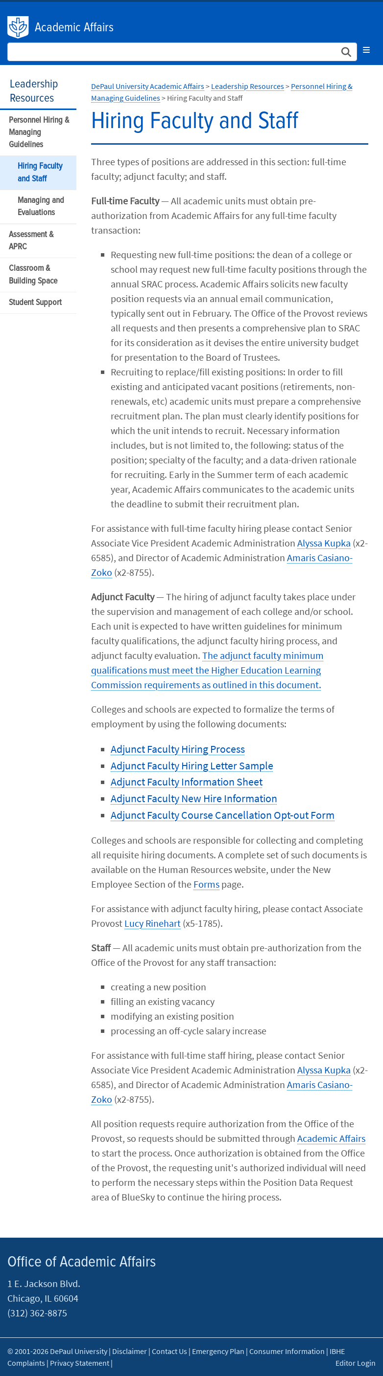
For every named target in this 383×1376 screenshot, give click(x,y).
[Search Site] (182, 52)
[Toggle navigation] (366, 50)
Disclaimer (129, 1351)
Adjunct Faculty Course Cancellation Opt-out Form (223, 815)
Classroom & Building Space (33, 274)
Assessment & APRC (31, 241)
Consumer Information (287, 1351)
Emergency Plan (218, 1351)
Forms (206, 884)
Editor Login (355, 1363)
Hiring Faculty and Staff (40, 172)
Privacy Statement (79, 1363)
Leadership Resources (34, 91)
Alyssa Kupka (324, 543)
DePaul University (18, 27)
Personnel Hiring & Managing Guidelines (39, 133)
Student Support (35, 302)
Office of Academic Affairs (81, 1262)
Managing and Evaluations (41, 206)
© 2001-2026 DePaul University (57, 1351)
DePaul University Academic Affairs (147, 86)
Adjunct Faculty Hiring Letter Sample (192, 765)
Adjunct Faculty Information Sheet (187, 781)
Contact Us (169, 1351)
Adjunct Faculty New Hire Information (194, 798)
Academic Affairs (74, 28)
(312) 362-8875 (37, 1313)
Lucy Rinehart (152, 923)
